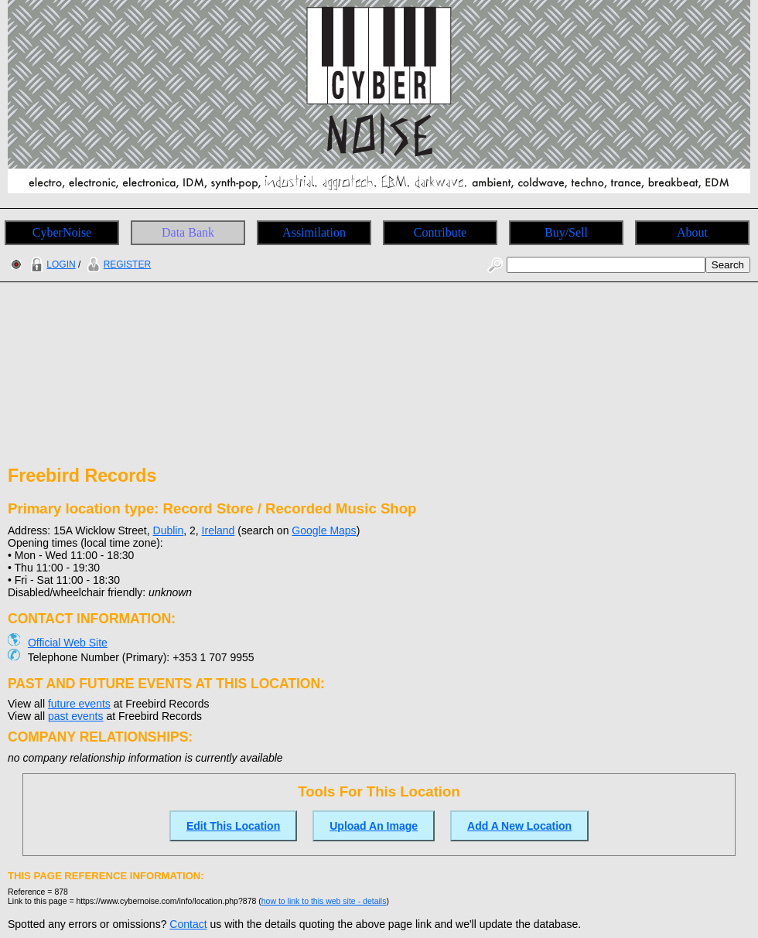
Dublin (168, 530)
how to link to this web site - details (324, 901)
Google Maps (324, 530)
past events (76, 716)
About (692, 232)
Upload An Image (373, 826)
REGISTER (117, 264)
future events (79, 704)
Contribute (440, 232)
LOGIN (51, 264)
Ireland (218, 530)
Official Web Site (68, 642)
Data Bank (188, 232)
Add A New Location (519, 826)
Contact (188, 924)
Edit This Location (233, 826)
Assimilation (314, 232)
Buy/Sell (566, 232)
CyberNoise (61, 232)
